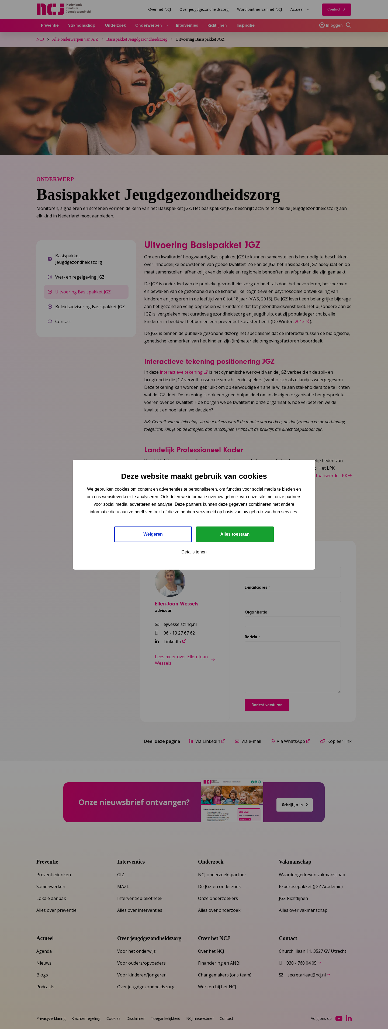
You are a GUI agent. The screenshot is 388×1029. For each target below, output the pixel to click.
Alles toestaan (235, 534)
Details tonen (193, 552)
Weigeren (153, 534)
